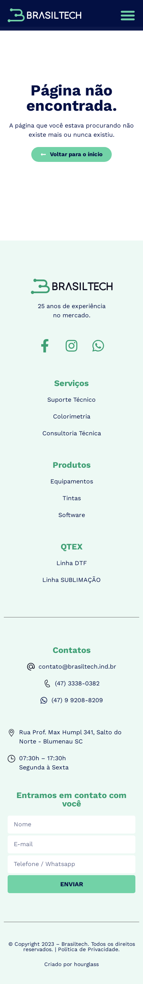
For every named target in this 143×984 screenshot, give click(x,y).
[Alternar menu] (127, 15)
